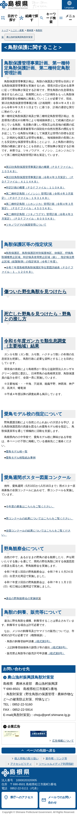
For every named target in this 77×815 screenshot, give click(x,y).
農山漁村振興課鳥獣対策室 (19, 37)
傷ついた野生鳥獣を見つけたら (35, 291)
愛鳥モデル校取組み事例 (21, 457)
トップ (5, 30)
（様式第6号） (59, 647)
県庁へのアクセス (21, 797)
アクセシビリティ (21, 763)
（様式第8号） (56, 653)
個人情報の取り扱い (26, 758)
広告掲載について (63, 740)
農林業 (30, 30)
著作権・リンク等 (56, 758)
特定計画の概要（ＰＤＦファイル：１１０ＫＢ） (35, 187)
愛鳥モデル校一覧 (16, 451)
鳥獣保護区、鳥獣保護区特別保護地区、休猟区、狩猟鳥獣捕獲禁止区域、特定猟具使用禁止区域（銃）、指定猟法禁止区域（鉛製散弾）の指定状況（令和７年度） (38, 257)
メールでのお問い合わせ (59, 800)
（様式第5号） (43, 641)
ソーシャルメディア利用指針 (56, 763)
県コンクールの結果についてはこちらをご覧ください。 (39, 518)
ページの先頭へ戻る (41, 750)
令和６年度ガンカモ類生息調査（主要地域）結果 (35, 343)
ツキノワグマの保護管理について (26, 224)
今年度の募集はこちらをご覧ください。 (30, 506)
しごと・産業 (17, 30)
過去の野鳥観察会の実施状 (22, 598)
